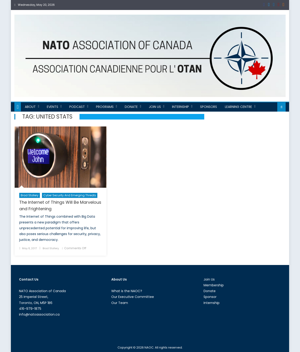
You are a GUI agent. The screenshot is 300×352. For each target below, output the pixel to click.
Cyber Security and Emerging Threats (69, 195)
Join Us (155, 106)
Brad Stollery (29, 195)
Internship (180, 106)
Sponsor (210, 296)
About (30, 106)
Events (52, 106)
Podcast (77, 106)
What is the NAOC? (126, 291)
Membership (214, 285)
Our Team (119, 302)
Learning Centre (238, 106)
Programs (105, 106)
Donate (131, 106)
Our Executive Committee (132, 296)
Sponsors (208, 106)
